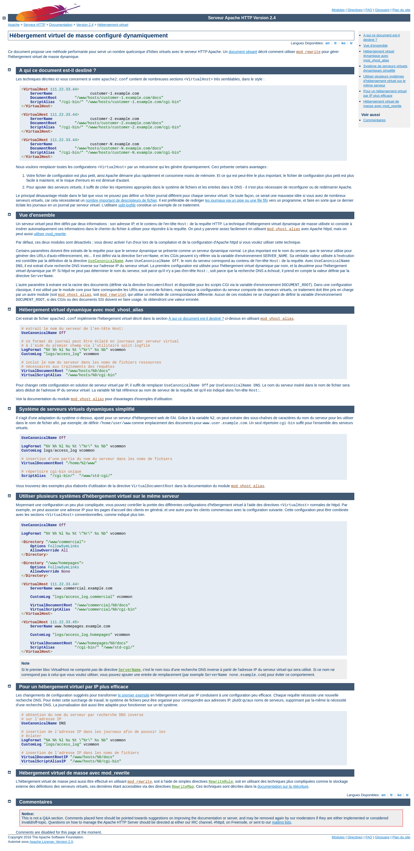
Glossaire (382, 10)
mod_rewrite (308, 52)
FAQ (368, 10)
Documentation (60, 25)
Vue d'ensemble (375, 45)
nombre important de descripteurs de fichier (121, 200)
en (327, 43)
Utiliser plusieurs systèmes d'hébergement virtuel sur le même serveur (384, 80)
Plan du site (401, 10)
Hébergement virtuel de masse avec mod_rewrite (382, 103)
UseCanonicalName (105, 261)
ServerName (130, 670)
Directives (355, 10)
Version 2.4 (84, 25)
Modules (338, 10)
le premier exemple (133, 695)
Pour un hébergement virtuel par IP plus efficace (385, 93)
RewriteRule (221, 782)
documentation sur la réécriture (282, 786)
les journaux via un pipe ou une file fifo (236, 200)
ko (343, 43)
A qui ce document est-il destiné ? (57, 70)
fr (335, 43)
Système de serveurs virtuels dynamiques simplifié (385, 68)
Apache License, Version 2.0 (51, 842)
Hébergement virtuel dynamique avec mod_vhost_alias (378, 55)
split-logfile (127, 205)
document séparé (243, 52)
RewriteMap (183, 787)
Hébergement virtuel (112, 25)
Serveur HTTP (34, 25)
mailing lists (281, 822)
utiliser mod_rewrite (50, 234)
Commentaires (374, 120)
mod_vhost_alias (283, 229)
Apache (14, 25)
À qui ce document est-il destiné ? (196, 318)
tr (351, 43)
